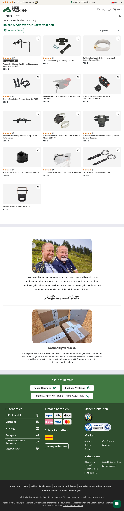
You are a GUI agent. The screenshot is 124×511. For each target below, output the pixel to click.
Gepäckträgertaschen (111, 462)
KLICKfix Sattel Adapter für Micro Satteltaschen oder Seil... (96, 97)
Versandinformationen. (73, 505)
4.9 (20, 2)
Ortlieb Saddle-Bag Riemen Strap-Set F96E (20, 99)
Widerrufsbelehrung (41, 486)
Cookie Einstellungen (70, 490)
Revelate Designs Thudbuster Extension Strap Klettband (62, 97)
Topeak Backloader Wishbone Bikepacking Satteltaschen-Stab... (20, 65)
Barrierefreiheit (49, 490)
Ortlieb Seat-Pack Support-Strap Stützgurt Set (62, 172)
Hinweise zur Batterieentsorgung (95, 486)
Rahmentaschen (109, 466)
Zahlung (22, 428)
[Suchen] (120, 15)
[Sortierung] (110, 30)
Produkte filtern (13, 30)
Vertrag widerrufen (57, 446)
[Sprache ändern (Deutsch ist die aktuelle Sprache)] (116, 2)
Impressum (15, 486)
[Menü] (7, 15)
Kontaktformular (45, 387)
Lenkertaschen (91, 468)
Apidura (88, 441)
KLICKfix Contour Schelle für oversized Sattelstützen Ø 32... (99, 59)
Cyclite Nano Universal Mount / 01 (97, 172)
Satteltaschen (90, 473)
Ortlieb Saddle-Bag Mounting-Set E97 (58, 61)
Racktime (106, 445)
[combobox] (65, 15)
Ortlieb (87, 445)
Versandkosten (69, 497)
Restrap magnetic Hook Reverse (16, 206)
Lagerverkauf (22, 448)
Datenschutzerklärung (65, 486)
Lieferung (22, 421)
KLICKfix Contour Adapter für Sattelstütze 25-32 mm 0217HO (62, 137)
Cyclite (87, 449)
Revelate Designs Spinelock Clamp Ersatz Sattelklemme (20, 137)
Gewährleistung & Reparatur (22, 442)
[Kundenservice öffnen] (117, 504)
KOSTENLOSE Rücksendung (83, 2)
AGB (26, 486)
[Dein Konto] (103, 9)
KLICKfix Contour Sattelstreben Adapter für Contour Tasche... (101, 137)
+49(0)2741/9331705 (62, 396)
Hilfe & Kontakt (22, 415)
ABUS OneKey (108, 441)
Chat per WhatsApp (77, 387)
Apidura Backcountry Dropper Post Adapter (21, 172)
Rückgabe (22, 435)
